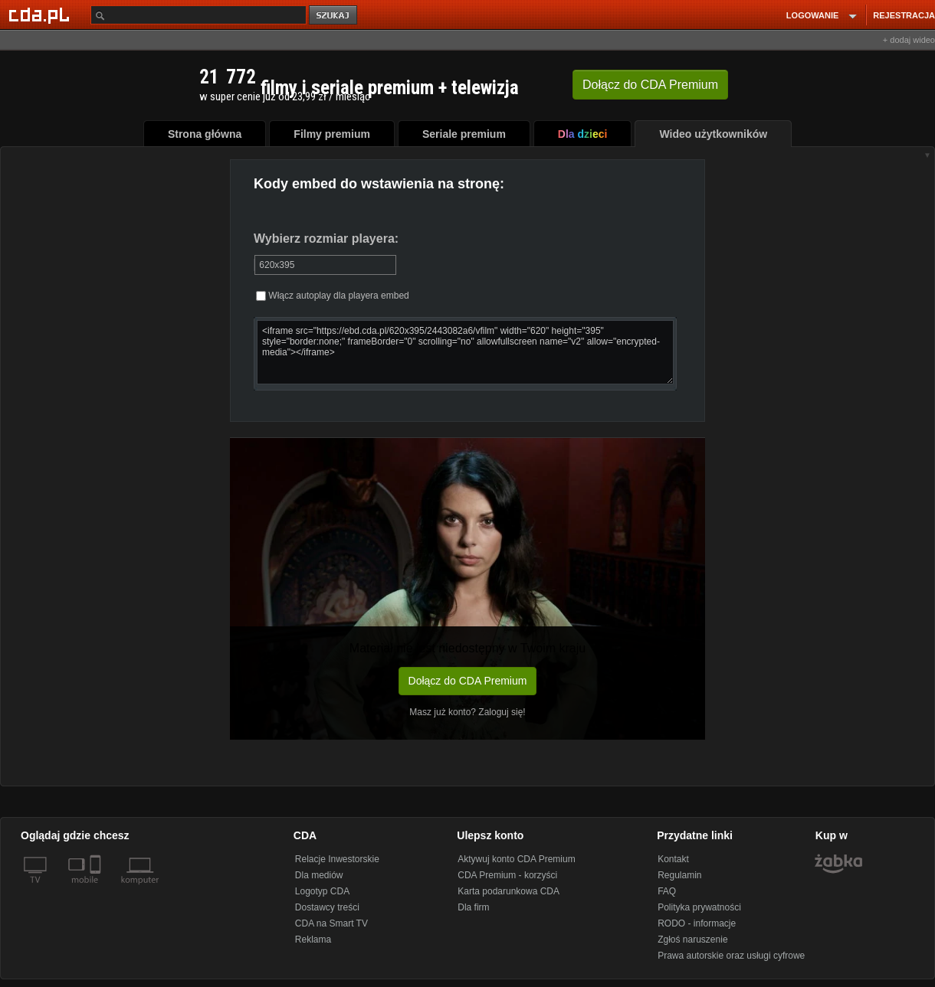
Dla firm (473, 907)
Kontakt (673, 859)
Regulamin (679, 875)
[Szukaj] (198, 15)
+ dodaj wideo (909, 39)
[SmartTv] (97, 889)
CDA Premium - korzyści (507, 875)
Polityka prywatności (699, 907)
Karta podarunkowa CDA (508, 891)
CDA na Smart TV (331, 923)
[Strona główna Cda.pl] (41, 14)
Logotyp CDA (322, 891)
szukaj (334, 15)
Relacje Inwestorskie (337, 859)
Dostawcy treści (327, 907)
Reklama (313, 939)
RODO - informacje (697, 923)
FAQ (667, 891)
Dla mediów (319, 875)
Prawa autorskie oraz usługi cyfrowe (731, 955)
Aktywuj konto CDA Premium (516, 859)
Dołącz (650, 84)
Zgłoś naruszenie (692, 939)
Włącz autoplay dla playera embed (332, 295)
